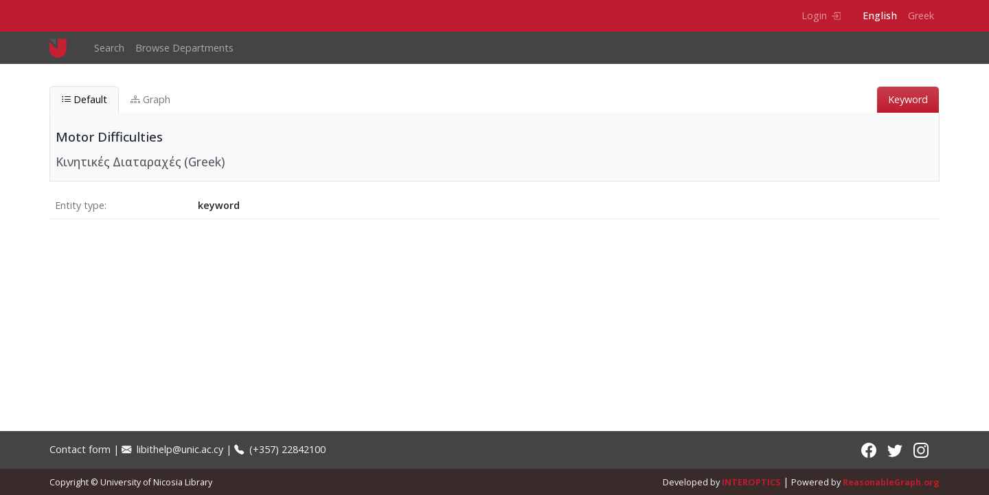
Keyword (908, 99)
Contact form (80, 449)
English (880, 15)
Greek (921, 15)
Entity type (79, 205)
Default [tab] (84, 99)
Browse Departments (184, 47)
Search (109, 47)
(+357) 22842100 (280, 449)
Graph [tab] (150, 99)
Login (821, 15)
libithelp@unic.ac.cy (172, 449)
